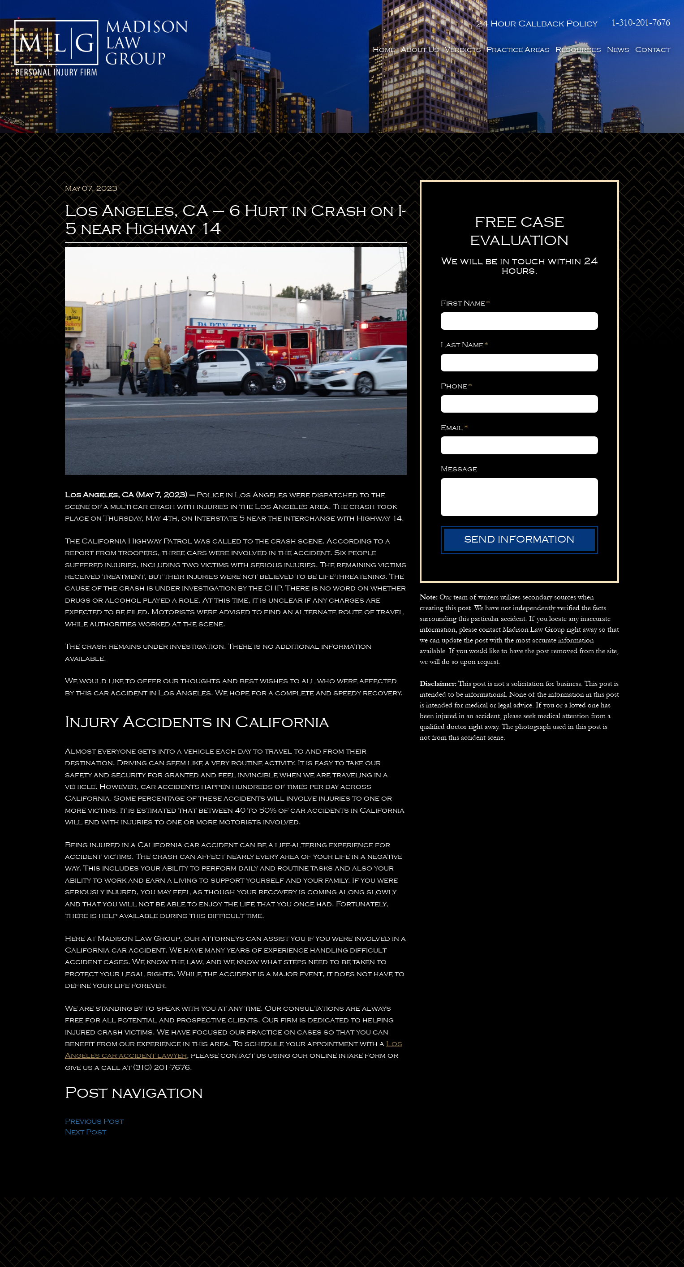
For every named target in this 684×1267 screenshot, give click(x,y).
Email (454, 427)
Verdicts (463, 49)
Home (384, 49)
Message (459, 469)
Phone (456, 386)
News (618, 49)
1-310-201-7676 (640, 22)
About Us (420, 49)
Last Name (464, 344)
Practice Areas (518, 49)
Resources (578, 49)
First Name (465, 303)
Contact (652, 49)
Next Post (85, 1132)
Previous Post (94, 1121)
